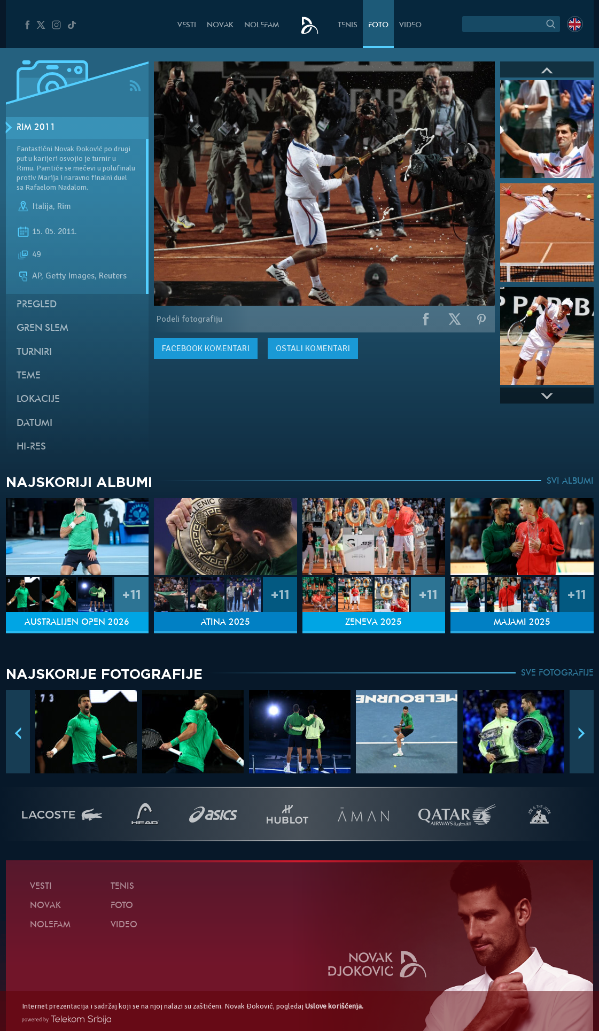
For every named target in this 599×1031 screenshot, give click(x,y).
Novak (220, 25)
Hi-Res (31, 447)
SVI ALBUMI (570, 481)
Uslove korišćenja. (334, 1006)
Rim (64, 206)
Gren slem (42, 328)
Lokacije (38, 399)
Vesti (186, 25)
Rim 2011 (36, 127)
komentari (206, 348)
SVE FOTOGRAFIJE (557, 673)
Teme (29, 376)
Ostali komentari (313, 348)
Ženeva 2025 (373, 622)
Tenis (347, 25)
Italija (42, 206)
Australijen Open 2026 (77, 622)
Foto (378, 25)
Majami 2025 (522, 622)
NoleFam (261, 25)
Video (410, 25)
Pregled (37, 305)
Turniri (34, 352)
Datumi (34, 423)
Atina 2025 (225, 622)
